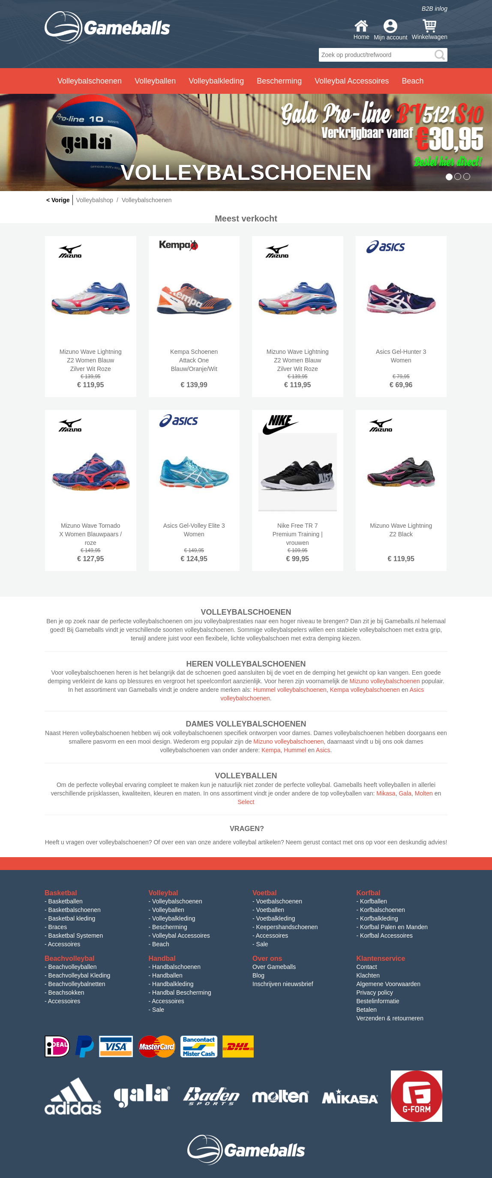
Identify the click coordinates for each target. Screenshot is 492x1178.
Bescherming (169, 927)
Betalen (367, 1009)
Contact (367, 966)
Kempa (270, 750)
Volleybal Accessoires (181, 935)
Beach (412, 81)
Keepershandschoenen (287, 927)
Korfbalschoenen (382, 909)
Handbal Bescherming (181, 992)
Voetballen (270, 909)
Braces (57, 927)
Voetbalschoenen (279, 901)
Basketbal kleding (72, 918)
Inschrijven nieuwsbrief (282, 984)
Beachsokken (66, 992)
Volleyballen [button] (155, 81)
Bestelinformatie (378, 1001)
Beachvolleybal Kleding (79, 975)
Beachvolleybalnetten (76, 984)
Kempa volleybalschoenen (365, 689)
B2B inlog (434, 8)
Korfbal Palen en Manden (394, 927)
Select (246, 801)
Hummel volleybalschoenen (290, 689)
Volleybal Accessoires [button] (352, 81)
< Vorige (58, 200)
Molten (424, 793)
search (440, 55)
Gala (405, 793)
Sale (262, 944)
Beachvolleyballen (72, 966)
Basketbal (61, 893)
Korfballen (373, 901)
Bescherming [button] (279, 81)
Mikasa (385, 793)
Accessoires (64, 944)
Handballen (167, 975)
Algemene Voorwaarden (388, 984)
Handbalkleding (173, 984)
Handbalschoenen (176, 966)
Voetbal (264, 893)
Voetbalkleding (275, 918)
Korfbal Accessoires (386, 935)
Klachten (368, 975)
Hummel (295, 750)
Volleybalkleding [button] (216, 81)
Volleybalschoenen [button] (89, 81)
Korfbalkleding (379, 918)
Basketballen (65, 901)
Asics (323, 750)
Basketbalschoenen (74, 909)
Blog (258, 975)
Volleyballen (168, 909)
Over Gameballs (274, 966)
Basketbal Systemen (75, 935)
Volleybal (163, 893)
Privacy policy (375, 992)
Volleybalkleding (173, 918)
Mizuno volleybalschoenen (385, 681)
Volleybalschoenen (177, 901)
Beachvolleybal (70, 958)
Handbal (162, 958)
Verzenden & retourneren (390, 1018)
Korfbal (369, 893)
